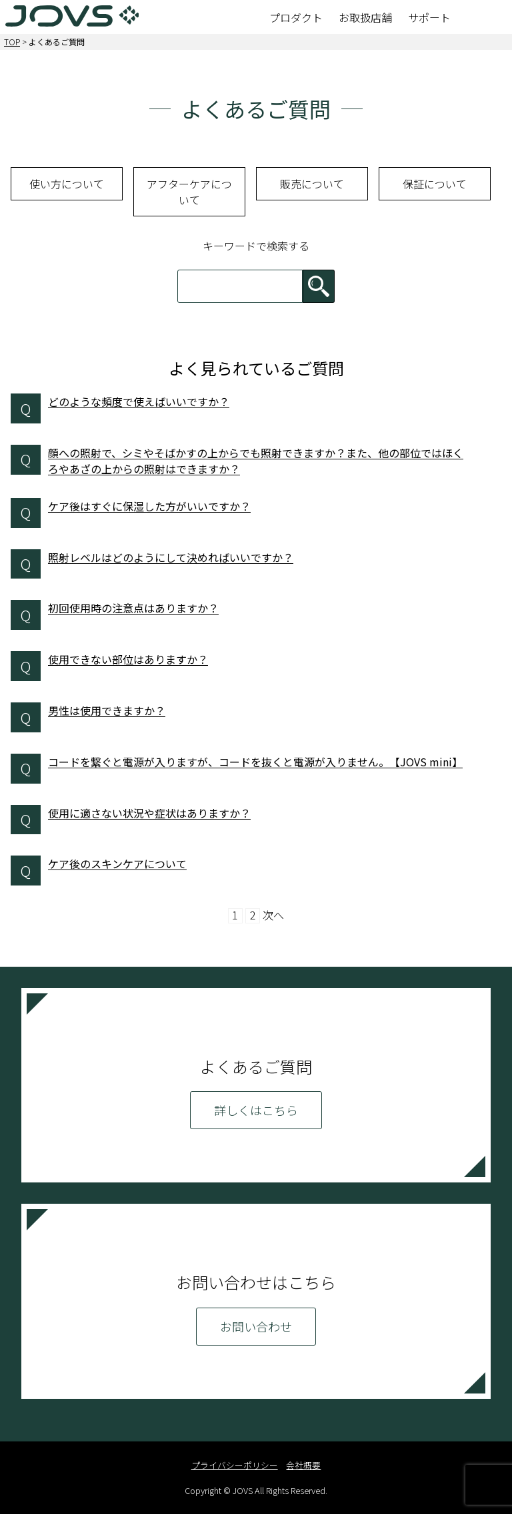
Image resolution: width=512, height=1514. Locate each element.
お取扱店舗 (365, 17)
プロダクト (296, 17)
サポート (429, 17)
